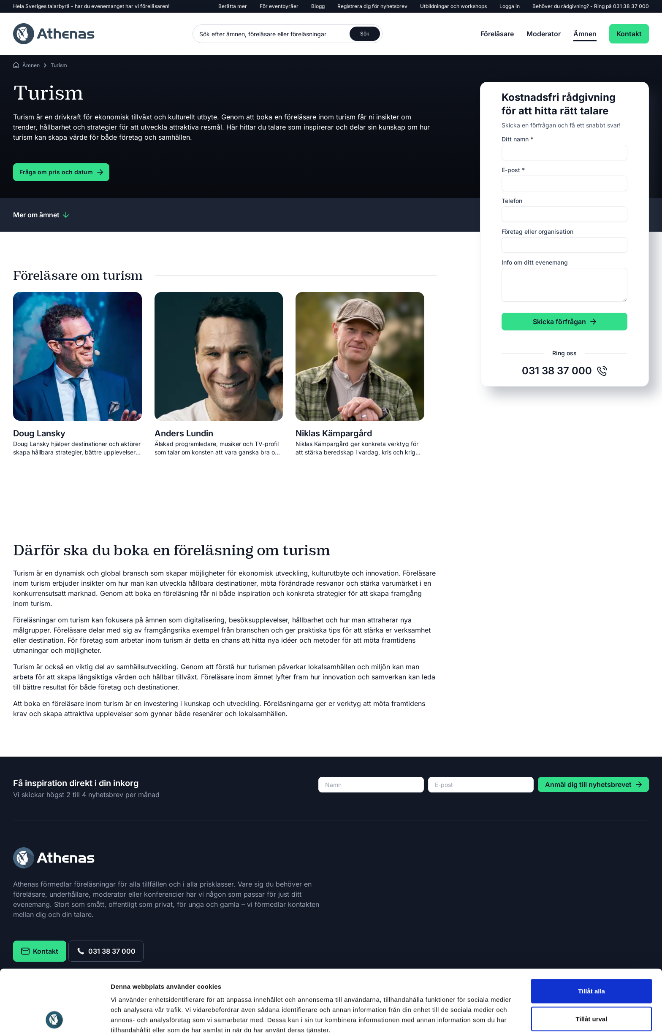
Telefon (512, 200)
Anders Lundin (184, 433)
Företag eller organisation (537, 231)
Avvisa (591, 984)
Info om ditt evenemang (535, 262)
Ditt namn (517, 139)
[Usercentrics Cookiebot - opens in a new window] (55, 1016)
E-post (513, 169)
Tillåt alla (591, 929)
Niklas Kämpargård (334, 433)
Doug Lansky (39, 433)
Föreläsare (497, 34)
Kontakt (629, 34)
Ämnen (585, 34)
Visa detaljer (459, 1016)
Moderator (543, 34)
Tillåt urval (592, 956)
